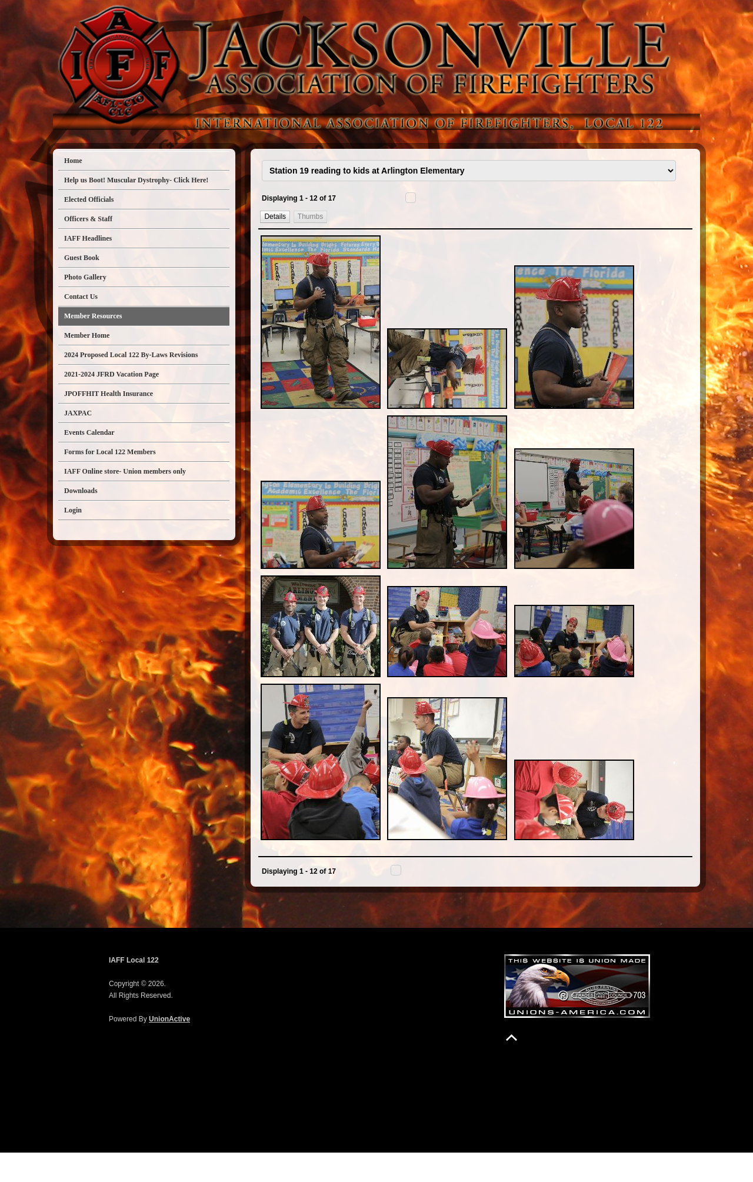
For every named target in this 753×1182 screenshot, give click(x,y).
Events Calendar (89, 432)
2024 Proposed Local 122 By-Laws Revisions (131, 355)
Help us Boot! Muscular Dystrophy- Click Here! (136, 180)
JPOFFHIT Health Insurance (108, 393)
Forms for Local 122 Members (110, 452)
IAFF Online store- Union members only (125, 471)
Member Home (86, 335)
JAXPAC (78, 413)
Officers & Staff (88, 219)
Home (73, 161)
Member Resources (93, 316)
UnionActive (169, 1048)
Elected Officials (89, 199)
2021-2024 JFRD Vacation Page (111, 374)
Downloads (81, 491)
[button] (275, 231)
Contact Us (81, 296)
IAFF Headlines (88, 238)
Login (73, 510)
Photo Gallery (85, 277)
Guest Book (81, 258)
